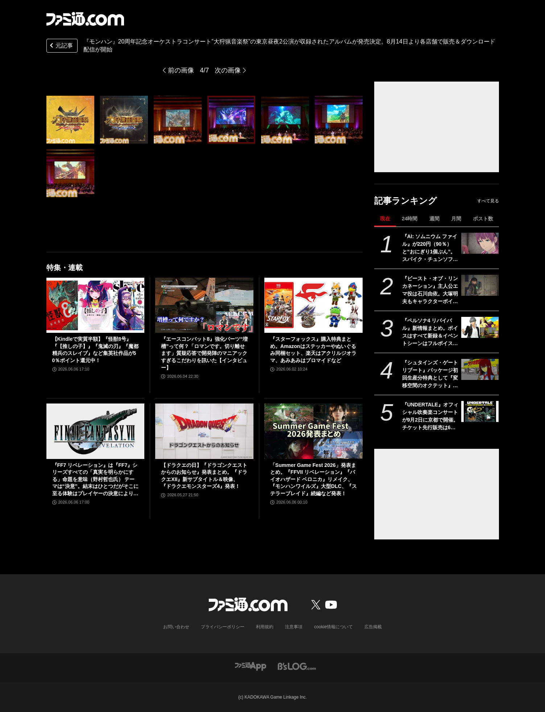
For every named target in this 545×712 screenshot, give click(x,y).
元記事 (60, 46)
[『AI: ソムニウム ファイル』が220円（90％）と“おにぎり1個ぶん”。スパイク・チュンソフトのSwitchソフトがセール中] (480, 243)
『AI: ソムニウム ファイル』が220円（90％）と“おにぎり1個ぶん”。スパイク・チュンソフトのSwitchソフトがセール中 (430, 248)
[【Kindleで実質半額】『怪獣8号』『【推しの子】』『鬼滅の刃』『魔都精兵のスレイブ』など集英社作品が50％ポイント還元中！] (95, 305)
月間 (456, 219)
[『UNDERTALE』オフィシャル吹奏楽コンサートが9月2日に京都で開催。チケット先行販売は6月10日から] (480, 411)
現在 (385, 219)
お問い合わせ (176, 626)
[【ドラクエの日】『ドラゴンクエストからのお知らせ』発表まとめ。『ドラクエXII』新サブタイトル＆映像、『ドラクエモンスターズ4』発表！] (204, 431)
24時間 (410, 219)
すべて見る (488, 200)
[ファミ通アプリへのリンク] (250, 666)
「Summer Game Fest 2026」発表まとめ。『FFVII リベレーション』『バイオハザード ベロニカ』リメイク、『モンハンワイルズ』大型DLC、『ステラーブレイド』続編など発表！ (313, 479)
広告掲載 (373, 626)
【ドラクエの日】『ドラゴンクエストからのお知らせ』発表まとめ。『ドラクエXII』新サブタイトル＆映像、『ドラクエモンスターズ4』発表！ (204, 475)
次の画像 (228, 70)
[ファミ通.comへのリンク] (85, 19)
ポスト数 (483, 219)
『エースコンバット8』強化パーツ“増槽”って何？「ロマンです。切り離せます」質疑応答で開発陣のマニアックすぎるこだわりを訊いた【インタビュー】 (204, 353)
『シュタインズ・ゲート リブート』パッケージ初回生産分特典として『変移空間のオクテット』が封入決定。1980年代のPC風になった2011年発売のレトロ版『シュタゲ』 (430, 374)
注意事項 (293, 626)
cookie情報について (333, 626)
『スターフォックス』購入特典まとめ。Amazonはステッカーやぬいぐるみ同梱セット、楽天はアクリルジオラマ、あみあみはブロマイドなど (313, 349)
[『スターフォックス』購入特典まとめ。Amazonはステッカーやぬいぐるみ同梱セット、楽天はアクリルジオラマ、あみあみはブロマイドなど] (313, 305)
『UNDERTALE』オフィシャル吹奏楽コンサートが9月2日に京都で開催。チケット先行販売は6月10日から (430, 416)
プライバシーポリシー (222, 626)
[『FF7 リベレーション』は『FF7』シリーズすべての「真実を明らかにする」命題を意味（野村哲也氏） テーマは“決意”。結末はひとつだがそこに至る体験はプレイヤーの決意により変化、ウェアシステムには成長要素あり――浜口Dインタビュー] (95, 431)
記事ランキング (405, 201)
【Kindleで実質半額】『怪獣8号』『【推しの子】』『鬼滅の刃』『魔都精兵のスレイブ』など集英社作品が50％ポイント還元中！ (95, 349)
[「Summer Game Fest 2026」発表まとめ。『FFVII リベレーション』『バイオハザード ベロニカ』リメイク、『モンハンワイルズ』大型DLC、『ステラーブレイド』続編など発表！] (313, 431)
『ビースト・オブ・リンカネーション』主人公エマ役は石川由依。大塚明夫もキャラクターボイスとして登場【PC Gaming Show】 (430, 290)
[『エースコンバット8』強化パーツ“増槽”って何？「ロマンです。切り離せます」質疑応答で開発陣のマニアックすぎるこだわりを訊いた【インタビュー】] (204, 305)
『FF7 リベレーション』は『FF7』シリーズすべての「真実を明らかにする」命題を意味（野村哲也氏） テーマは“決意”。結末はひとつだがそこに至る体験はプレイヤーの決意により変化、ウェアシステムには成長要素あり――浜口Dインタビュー (95, 479)
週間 (434, 219)
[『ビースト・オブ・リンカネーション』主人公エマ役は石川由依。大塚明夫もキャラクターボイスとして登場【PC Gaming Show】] (480, 285)
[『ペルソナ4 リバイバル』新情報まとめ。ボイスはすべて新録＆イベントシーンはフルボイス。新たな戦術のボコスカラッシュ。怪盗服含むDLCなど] (480, 327)
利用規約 (264, 626)
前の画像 (181, 70)
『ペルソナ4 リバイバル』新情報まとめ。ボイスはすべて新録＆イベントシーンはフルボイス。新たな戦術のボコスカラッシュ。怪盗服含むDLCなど (430, 332)
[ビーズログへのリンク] (297, 666)
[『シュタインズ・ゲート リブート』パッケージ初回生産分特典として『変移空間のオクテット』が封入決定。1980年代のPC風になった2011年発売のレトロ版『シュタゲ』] (480, 369)
